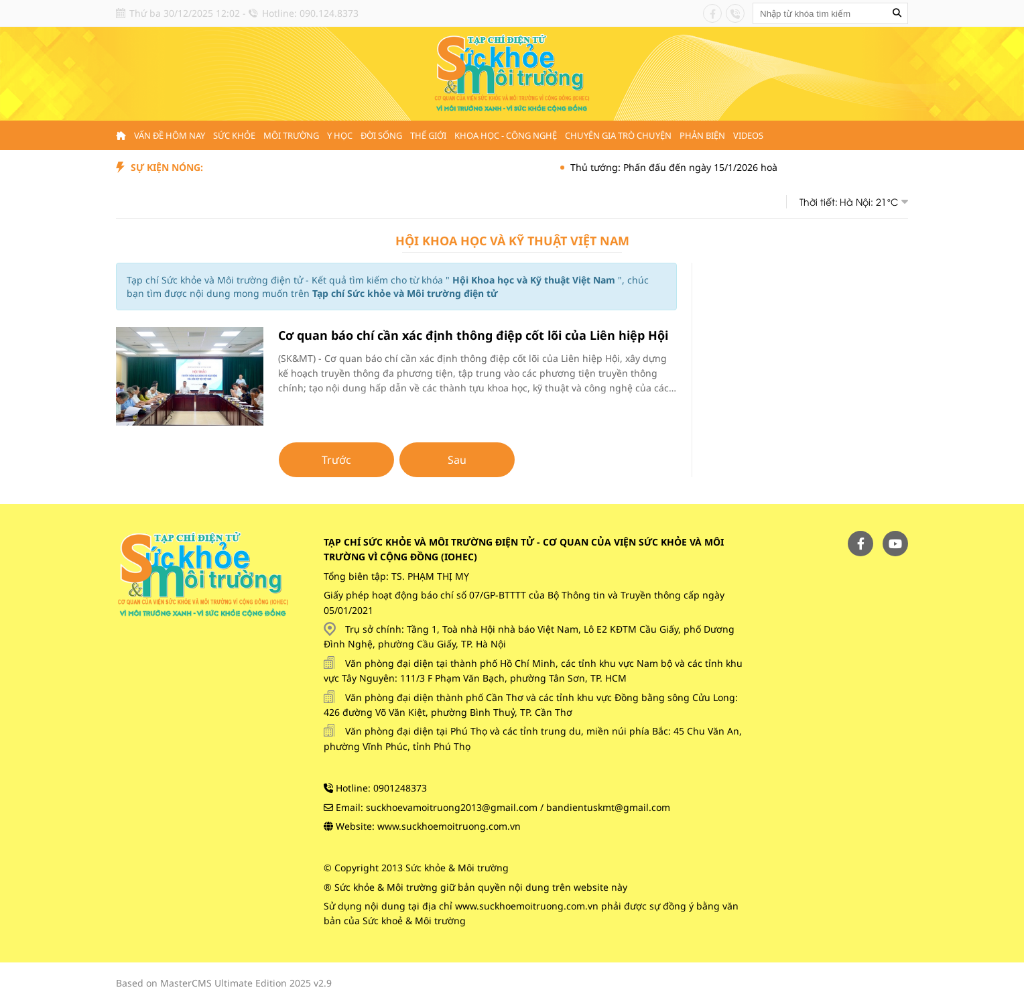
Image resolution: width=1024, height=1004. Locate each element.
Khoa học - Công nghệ (505, 135)
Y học (340, 135)
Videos (748, 135)
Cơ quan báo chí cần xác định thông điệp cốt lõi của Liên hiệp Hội (473, 335)
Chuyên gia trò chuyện (618, 135)
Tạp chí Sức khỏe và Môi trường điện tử (405, 293)
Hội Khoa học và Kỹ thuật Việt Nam (512, 241)
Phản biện (702, 135)
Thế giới (428, 135)
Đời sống (381, 135)
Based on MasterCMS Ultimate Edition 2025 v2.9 (224, 983)
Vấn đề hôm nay (169, 135)
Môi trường (291, 135)
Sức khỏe (234, 135)
